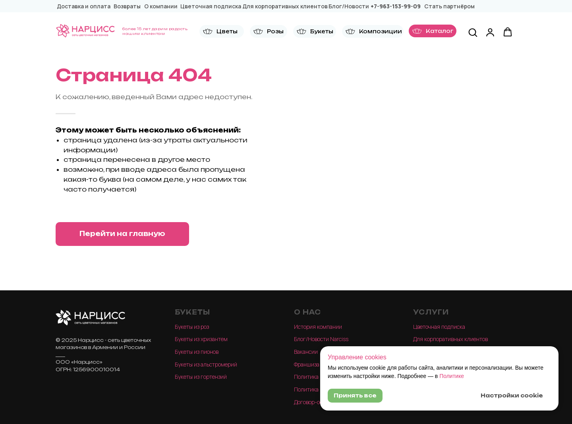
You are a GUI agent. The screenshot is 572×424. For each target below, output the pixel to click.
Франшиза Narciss (316, 364)
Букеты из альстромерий (206, 364)
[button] (221, 31)
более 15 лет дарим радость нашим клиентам (154, 31)
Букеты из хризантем (201, 339)
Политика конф (313, 376)
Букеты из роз (192, 326)
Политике (451, 376)
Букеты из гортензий (201, 376)
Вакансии (306, 351)
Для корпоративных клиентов (450, 339)
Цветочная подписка (439, 326)
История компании (318, 326)
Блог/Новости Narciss (321, 339)
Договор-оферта (314, 402)
